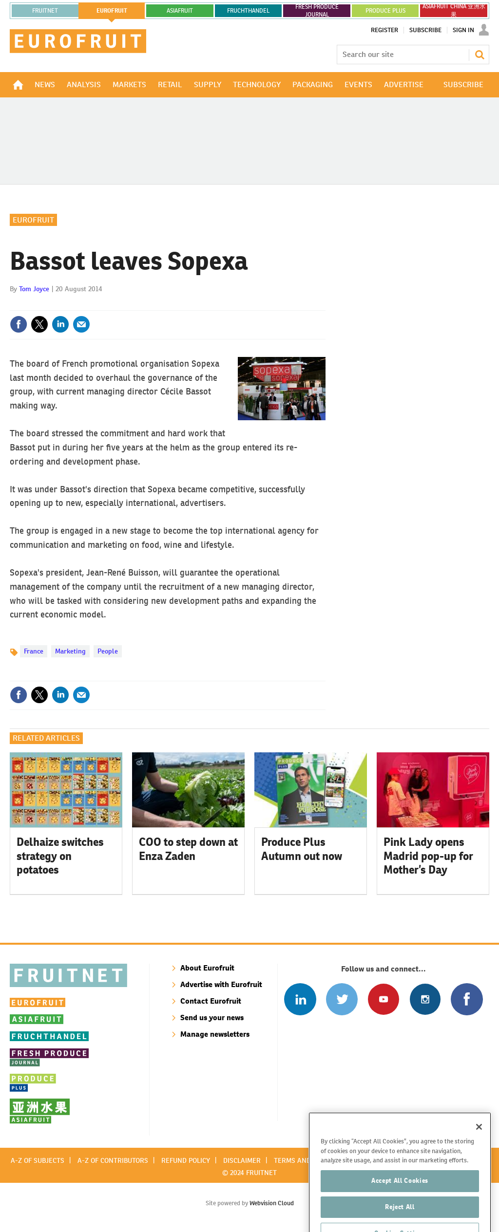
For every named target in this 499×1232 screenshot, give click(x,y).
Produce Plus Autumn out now (301, 849)
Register (384, 30)
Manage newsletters (215, 1034)
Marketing (70, 651)
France (33, 651)
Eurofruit (33, 220)
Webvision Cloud (272, 1203)
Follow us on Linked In (300, 999)
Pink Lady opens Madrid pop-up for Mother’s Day (428, 856)
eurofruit (111, 11)
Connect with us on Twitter (342, 999)
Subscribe (425, 30)
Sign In (463, 30)
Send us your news (212, 1017)
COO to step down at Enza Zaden (188, 849)
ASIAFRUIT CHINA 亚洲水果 (453, 10)
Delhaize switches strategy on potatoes (60, 856)
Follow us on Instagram (425, 999)
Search (479, 54)
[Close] (479, 1155)
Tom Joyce (34, 288)
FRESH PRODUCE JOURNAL (317, 10)
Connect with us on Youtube (383, 999)
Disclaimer (242, 1160)
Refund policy (185, 1160)
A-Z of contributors (112, 1160)
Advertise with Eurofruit (221, 984)
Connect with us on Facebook (466, 999)
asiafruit (180, 11)
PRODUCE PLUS (385, 11)
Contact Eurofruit (210, 1001)
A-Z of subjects (37, 1160)
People (107, 651)
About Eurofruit (207, 968)
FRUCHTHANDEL (248, 11)
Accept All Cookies (399, 1209)
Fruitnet (45, 11)
